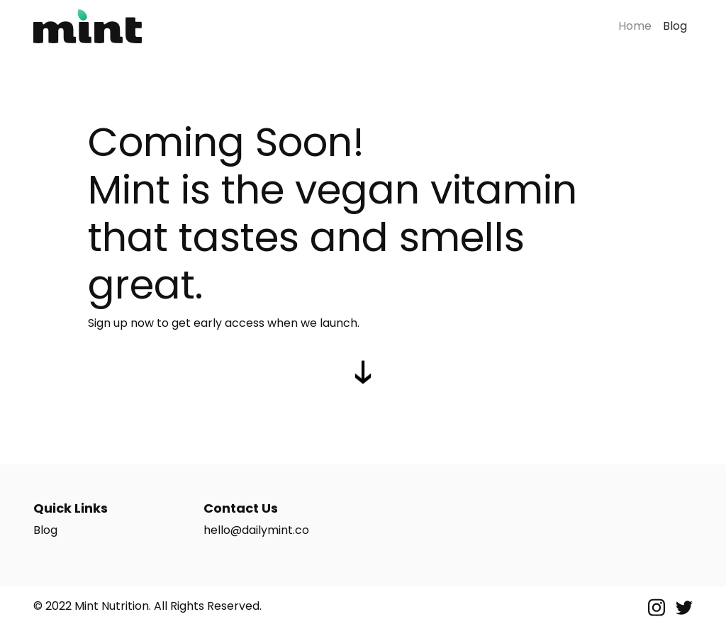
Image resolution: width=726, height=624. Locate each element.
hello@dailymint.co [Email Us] (256, 530)
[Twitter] (684, 606)
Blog (678, 25)
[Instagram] (658, 606)
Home (635, 26)
